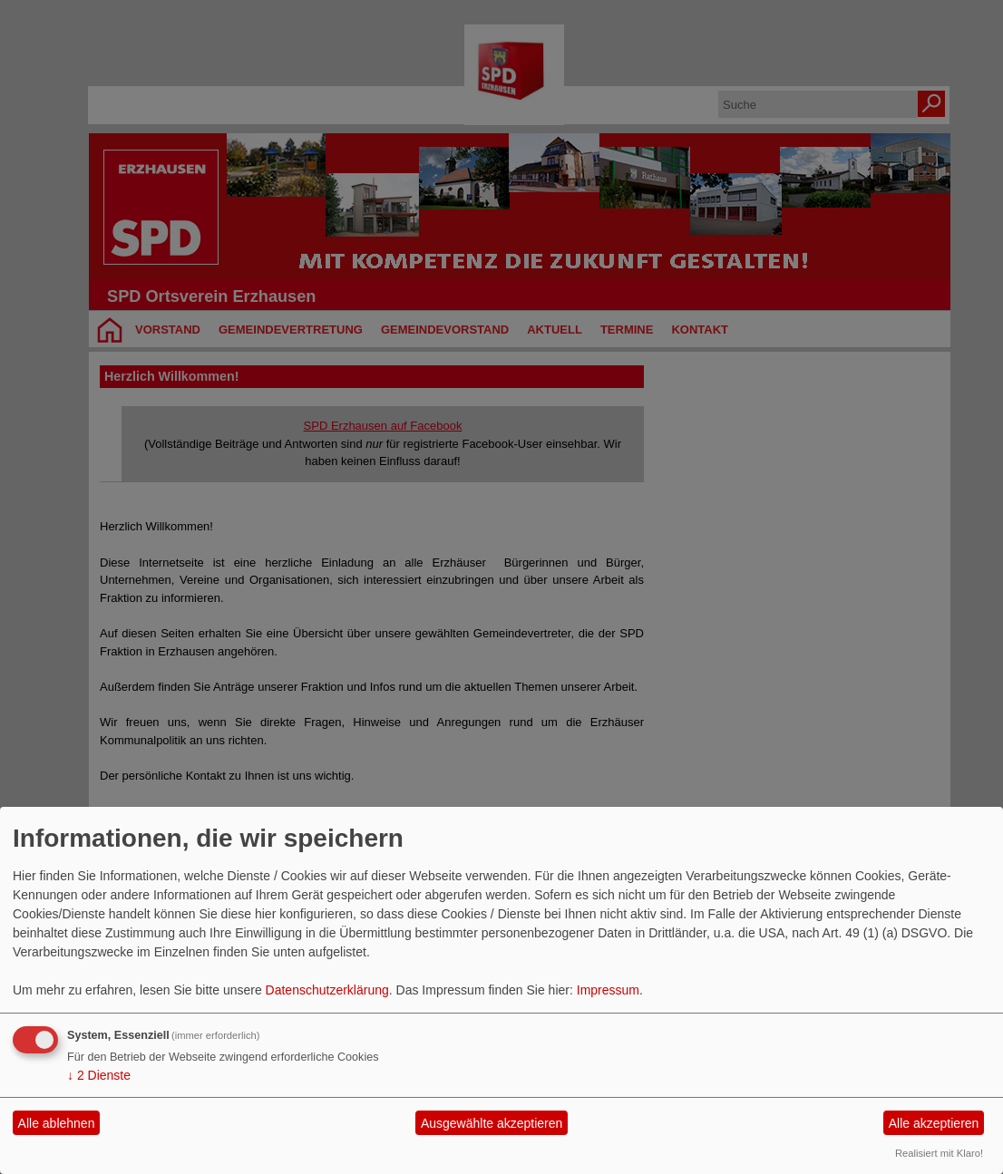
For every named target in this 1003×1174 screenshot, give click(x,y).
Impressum (608, 990)
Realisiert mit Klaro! (939, 1153)
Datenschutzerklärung (327, 990)
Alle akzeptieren (934, 1123)
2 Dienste (99, 1075)
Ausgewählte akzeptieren (491, 1123)
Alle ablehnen (56, 1123)
